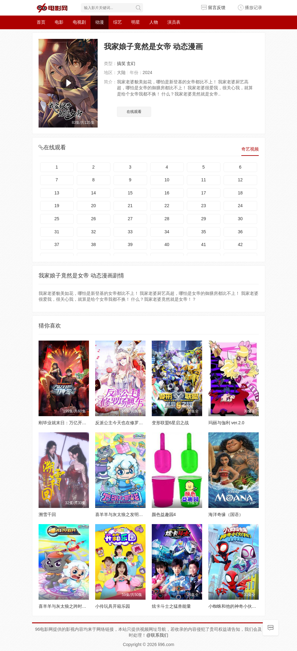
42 (240, 244)
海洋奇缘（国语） (225, 514)
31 (56, 231)
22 (167, 205)
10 (167, 179)
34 (167, 231)
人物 (153, 22)
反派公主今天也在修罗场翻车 (123, 422)
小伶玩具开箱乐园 (112, 606)
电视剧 (79, 22)
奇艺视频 (250, 148)
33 (130, 231)
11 (203, 179)
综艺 (117, 22)
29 (203, 218)
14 (93, 192)
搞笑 (121, 63)
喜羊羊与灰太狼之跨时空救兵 (67, 606)
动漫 (99, 22)
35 (203, 231)
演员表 (173, 22)
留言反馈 (213, 7)
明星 (135, 22)
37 (56, 244)
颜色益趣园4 (164, 514)
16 (167, 192)
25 (56, 218)
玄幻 (131, 63)
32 (93, 231)
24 (240, 205)
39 (130, 244)
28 (167, 218)
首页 (41, 22)
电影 (59, 22)
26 (93, 218)
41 (203, 244)
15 (130, 192)
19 (56, 205)
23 (203, 205)
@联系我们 (157, 635)
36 (240, 231)
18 (240, 192)
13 (56, 192)
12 (240, 179)
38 (93, 244)
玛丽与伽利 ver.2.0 (226, 422)
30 (240, 218)
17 (203, 192)
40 (167, 244)
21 (130, 205)
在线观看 (134, 111)
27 (130, 218)
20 (93, 205)
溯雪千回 (47, 514)
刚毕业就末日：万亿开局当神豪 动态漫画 (78, 422)
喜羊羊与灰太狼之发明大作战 (123, 514)
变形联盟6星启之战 (170, 422)
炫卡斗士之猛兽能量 (171, 606)
